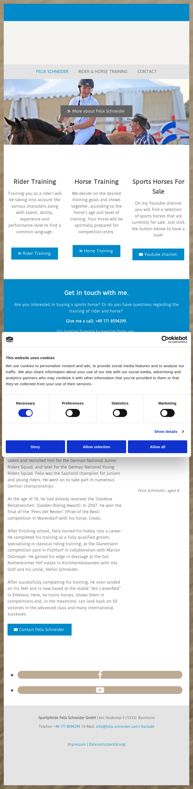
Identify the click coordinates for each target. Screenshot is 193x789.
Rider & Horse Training (102, 71)
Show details (166, 431)
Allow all (157, 446)
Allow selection (96, 446)
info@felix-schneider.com (117, 727)
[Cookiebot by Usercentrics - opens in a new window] (165, 339)
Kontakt (147, 727)
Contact (147, 71)
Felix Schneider (52, 71)
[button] (96, 111)
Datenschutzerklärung (107, 744)
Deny (35, 446)
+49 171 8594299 (67, 727)
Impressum (77, 744)
